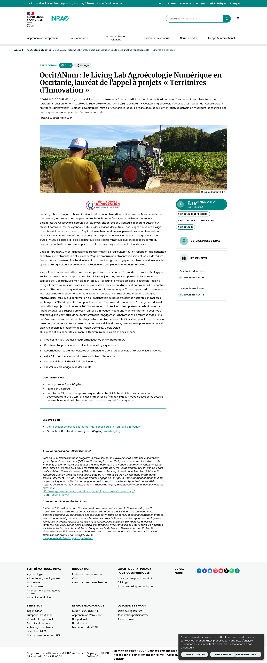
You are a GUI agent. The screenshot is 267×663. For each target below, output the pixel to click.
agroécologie (186, 220)
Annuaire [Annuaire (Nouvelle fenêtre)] (185, 3)
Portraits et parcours (39, 623)
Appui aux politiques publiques (135, 586)
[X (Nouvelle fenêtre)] (226, 570)
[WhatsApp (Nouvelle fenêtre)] (231, 570)
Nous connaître (79, 38)
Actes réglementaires (40, 627)
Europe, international (39, 615)
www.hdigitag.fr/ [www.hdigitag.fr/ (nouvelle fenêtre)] (114, 431)
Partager (82, 65)
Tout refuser (222, 654)
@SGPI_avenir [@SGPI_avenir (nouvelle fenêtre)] (60, 494)
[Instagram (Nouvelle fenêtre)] (215, 570)
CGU (141, 650)
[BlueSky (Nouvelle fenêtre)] (210, 570)
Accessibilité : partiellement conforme (139, 655)
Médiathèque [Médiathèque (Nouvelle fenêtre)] (218, 3)
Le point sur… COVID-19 (85, 611)
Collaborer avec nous (156, 38)
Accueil (18, 49)
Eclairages (123, 582)
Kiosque (235, 3)
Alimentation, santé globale (43, 578)
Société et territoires (39, 597)
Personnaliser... (247, 654)
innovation (207, 220)
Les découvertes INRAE (85, 627)
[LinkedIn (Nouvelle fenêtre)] (199, 570)
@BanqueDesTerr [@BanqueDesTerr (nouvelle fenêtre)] (82, 538)
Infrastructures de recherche (89, 582)
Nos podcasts (80, 619)
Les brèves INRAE (36, 631)
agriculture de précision (193, 214)
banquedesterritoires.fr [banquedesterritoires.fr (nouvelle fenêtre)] (57, 538)
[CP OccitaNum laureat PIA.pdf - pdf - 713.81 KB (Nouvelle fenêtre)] (201, 204)
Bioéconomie (35, 586)
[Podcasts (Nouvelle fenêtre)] (237, 570)
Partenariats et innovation (87, 574)
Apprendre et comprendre (43, 38)
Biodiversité (34, 582)
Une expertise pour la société (134, 578)
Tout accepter (194, 654)
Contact (119, 659)
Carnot (76, 578)
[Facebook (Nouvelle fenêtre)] (204, 570)
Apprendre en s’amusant (87, 615)
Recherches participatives (132, 615)
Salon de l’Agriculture (129, 611)
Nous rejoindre (188, 38)
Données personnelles (162, 650)
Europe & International (221, 38)
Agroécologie (49, 65)
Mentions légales (125, 650)
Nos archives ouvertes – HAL (43, 635)
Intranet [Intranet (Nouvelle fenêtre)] (200, 3)
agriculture (185, 226)
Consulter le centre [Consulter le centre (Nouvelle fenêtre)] (193, 277)
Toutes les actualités (39, 49)
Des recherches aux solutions (116, 38)
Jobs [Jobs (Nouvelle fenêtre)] (160, 3)
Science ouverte (127, 619)
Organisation (34, 611)
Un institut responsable (40, 619)
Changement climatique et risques (43, 592)
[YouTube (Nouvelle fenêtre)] (220, 570)
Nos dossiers (79, 623)
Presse (172, 3)
